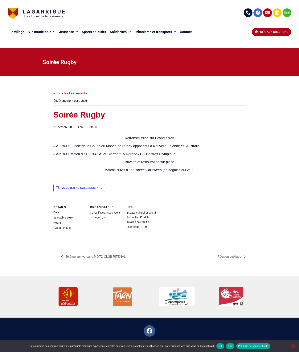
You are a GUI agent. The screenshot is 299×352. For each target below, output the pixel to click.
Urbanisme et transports (155, 32)
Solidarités (120, 32)
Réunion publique (229, 256)
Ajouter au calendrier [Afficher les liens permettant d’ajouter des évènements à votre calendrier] (80, 187)
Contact (186, 32)
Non (230, 346)
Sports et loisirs (94, 32)
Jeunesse (68, 32)
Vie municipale (41, 32)
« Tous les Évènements (70, 93)
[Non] (293, 346)
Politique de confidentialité (253, 346)
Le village (17, 32)
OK (220, 346)
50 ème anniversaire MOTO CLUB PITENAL (95, 256)
